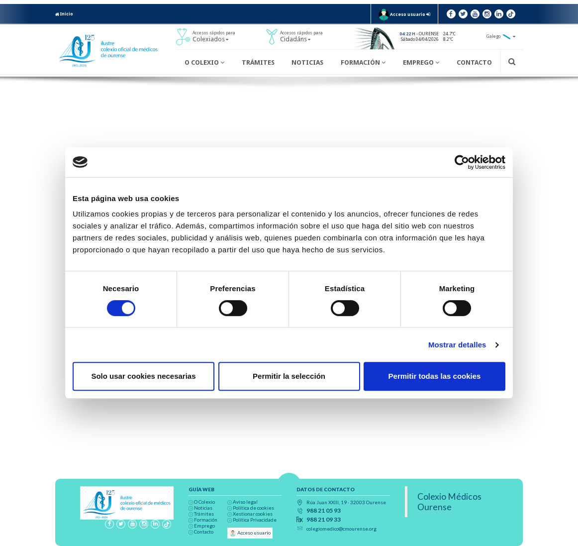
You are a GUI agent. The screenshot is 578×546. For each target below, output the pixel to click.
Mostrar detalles (457, 344)
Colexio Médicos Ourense (449, 501)
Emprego (421, 62)
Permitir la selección (289, 376)
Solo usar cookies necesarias (143, 376)
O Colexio (204, 62)
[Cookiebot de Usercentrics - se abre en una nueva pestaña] (461, 162)
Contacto (474, 62)
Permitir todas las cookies (434, 376)
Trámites (258, 62)
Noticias (307, 62)
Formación (363, 62)
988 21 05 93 (323, 510)
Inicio (64, 13)
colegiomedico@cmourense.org (341, 529)
